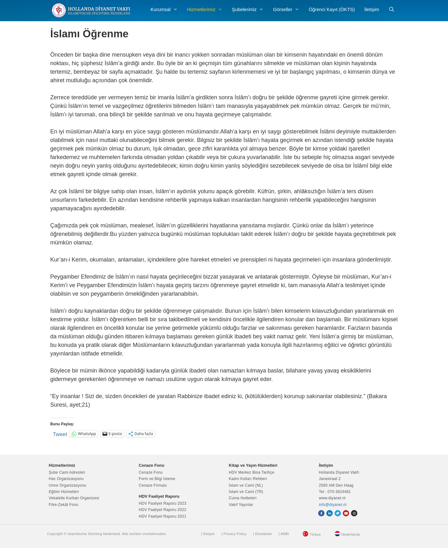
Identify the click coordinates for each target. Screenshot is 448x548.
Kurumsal (166, 9)
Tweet (60, 433)
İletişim (371, 9)
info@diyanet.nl (332, 504)
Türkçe (315, 534)
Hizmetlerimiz (207, 9)
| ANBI (284, 534)
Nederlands (351, 534)
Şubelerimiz (250, 9)
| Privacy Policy (233, 534)
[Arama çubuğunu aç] (391, 9)
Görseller (288, 9)
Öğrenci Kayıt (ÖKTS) (332, 9)
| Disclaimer (262, 534)
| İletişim (208, 534)
